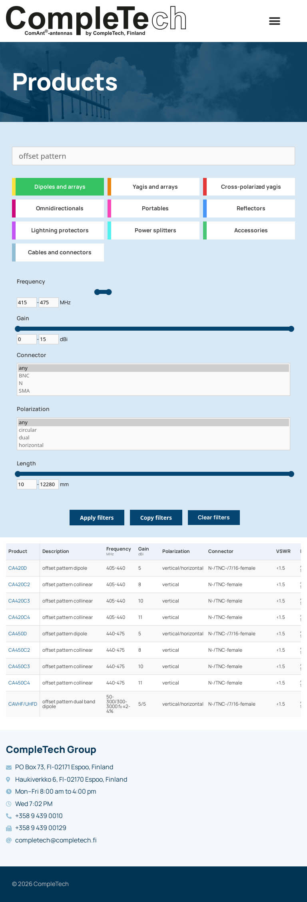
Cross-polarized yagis (251, 186)
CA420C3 (19, 601)
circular (153, 430)
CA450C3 (19, 666)
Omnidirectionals (60, 208)
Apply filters (97, 517)
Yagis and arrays (155, 186)
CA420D (17, 568)
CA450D (17, 634)
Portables (155, 208)
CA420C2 (19, 584)
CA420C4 (19, 617)
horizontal (153, 445)
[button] (275, 21)
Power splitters (155, 230)
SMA (153, 391)
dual (153, 437)
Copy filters (156, 517)
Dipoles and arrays (60, 186)
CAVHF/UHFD (22, 704)
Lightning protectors (60, 230)
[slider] (97, 292)
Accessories (251, 230)
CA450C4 (19, 683)
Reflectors (251, 208)
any (153, 368)
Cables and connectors (60, 252)
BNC (153, 375)
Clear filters (214, 517)
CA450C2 (19, 650)
